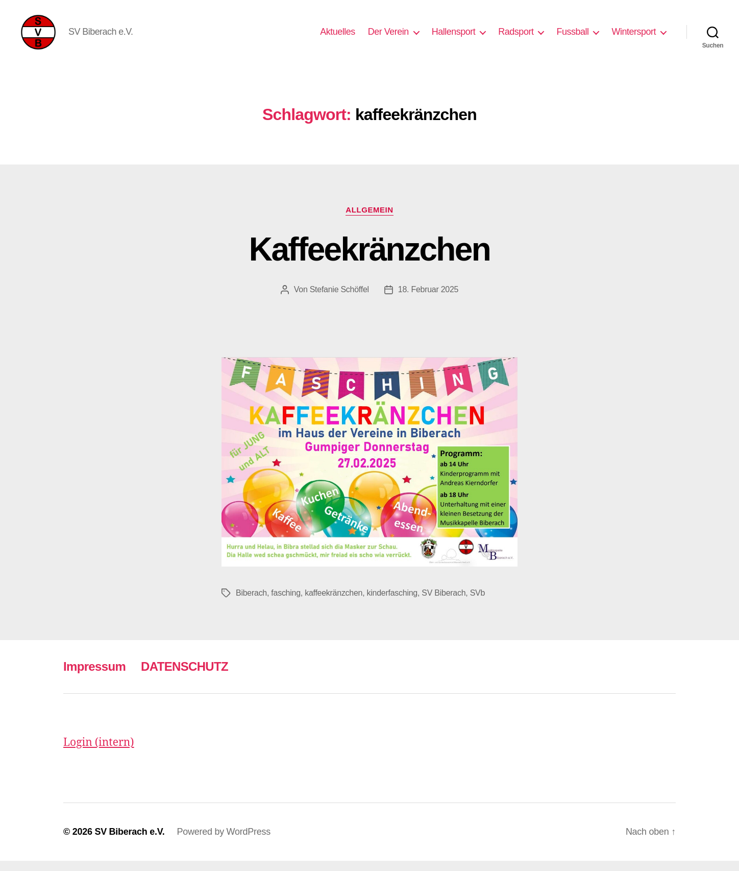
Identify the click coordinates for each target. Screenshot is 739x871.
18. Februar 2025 (428, 299)
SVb (477, 603)
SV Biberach (443, 603)
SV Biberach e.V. (129, 842)
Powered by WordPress (223, 842)
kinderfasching (392, 603)
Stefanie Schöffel (339, 299)
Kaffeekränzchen (369, 259)
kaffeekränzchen (333, 603)
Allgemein (369, 220)
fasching (285, 603)
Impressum (94, 677)
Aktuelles (337, 37)
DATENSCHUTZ (184, 677)
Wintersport (633, 37)
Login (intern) (98, 753)
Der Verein (388, 37)
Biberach (251, 603)
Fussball (572, 37)
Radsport (515, 37)
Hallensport (454, 37)
